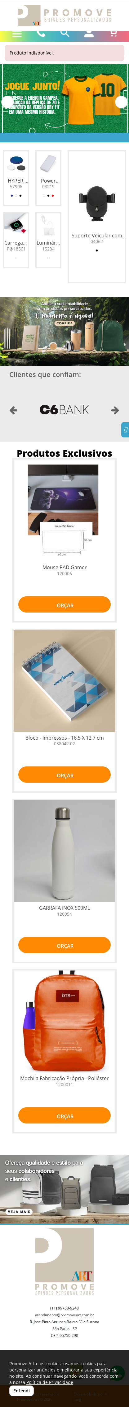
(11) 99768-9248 (64, 1308)
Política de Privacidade (49, 1382)
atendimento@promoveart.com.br (64, 1315)
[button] (7, 102)
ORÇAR (64, 605)
